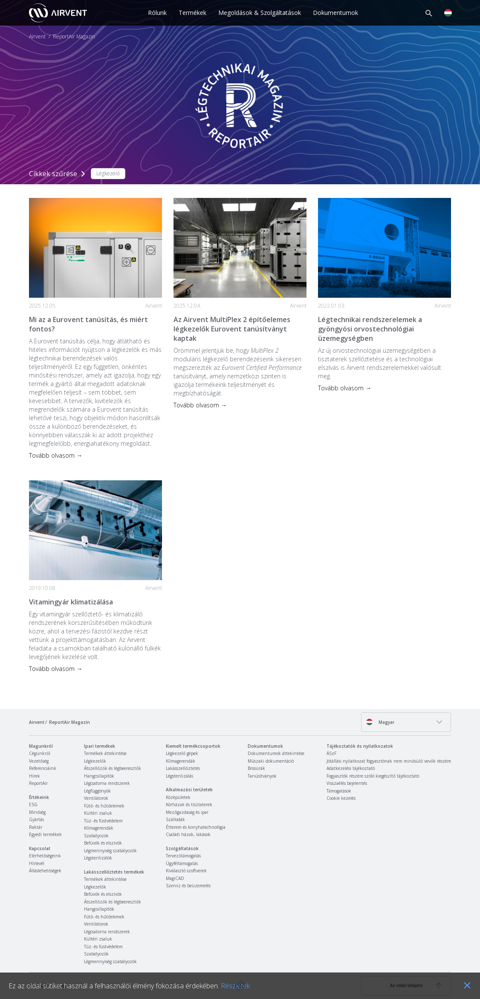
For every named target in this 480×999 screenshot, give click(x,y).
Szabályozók (96, 836)
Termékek (192, 13)
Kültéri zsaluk (98, 813)
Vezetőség (39, 761)
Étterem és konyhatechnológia (196, 827)
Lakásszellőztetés (183, 768)
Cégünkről (39, 753)
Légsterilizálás (179, 776)
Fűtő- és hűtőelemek (104, 806)
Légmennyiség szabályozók (110, 851)
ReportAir (38, 783)
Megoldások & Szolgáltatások (259, 13)
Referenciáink (42, 768)
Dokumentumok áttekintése (276, 753)
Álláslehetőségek (45, 871)
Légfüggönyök (97, 791)
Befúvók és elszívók (103, 843)
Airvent (37, 36)
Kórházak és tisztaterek (189, 804)
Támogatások (339, 791)
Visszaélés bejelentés (347, 783)
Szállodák (175, 819)
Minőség (37, 812)
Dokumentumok (335, 13)
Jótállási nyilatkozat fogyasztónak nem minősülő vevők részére (389, 761)
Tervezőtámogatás (183, 856)
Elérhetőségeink (45, 856)
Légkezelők (95, 761)
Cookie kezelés (341, 798)
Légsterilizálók (98, 858)
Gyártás (36, 819)
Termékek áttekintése (105, 753)
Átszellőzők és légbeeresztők (112, 768)
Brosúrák (256, 768)
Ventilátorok (96, 798)
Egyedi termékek (45, 834)
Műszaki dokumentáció (271, 761)
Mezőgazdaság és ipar (187, 812)
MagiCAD (175, 878)
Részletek (235, 985)
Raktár (35, 827)
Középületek (178, 797)
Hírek (34, 776)
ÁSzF (331, 753)
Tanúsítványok (262, 776)
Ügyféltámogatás (182, 863)
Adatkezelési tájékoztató (351, 768)
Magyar (380, 722)
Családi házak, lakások (188, 834)
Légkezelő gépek (182, 753)
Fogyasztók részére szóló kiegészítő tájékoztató (373, 776)
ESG (33, 804)
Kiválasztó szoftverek (186, 871)
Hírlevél (36, 863)
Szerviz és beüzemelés (188, 886)
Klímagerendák (98, 828)
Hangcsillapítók (99, 776)
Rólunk (157, 13)
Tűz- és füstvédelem (103, 821)
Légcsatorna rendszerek (107, 783)
